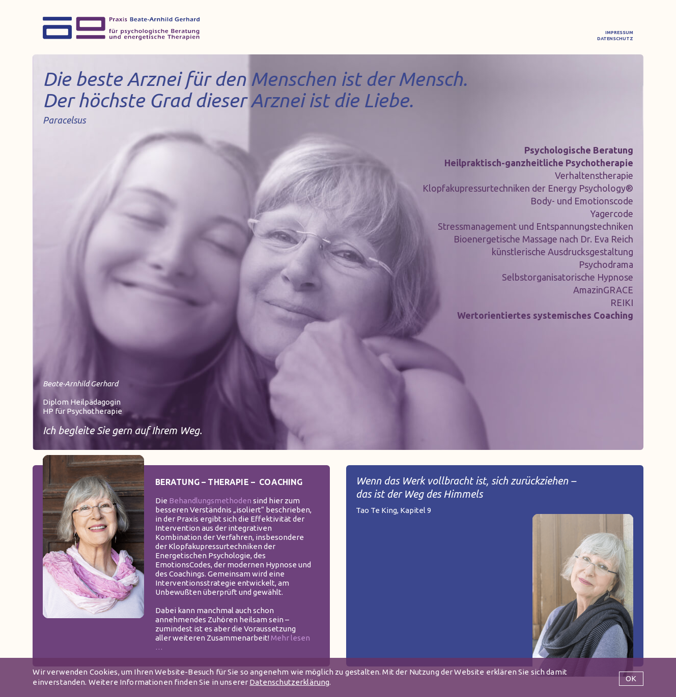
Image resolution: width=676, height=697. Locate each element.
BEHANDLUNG (266, 35)
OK (631, 678)
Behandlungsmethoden (210, 500)
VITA (412, 35)
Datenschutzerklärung (289, 682)
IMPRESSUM (619, 32)
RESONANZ (473, 35)
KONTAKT (548, 35)
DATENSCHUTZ (615, 38)
